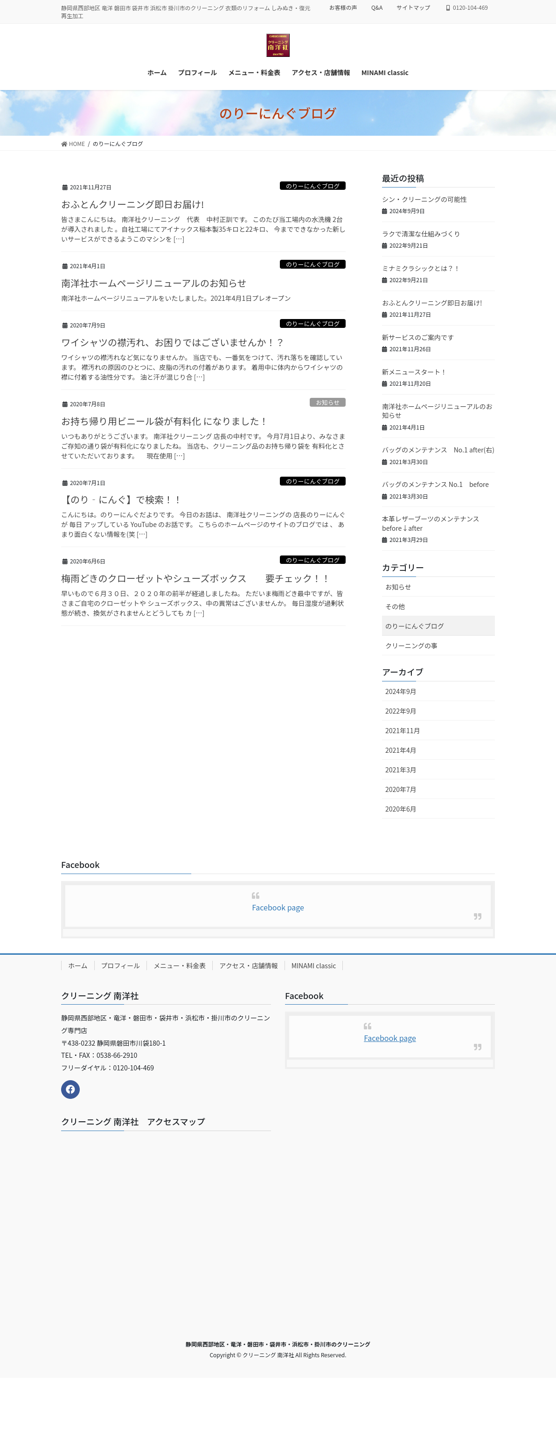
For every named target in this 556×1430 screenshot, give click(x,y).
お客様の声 (343, 7)
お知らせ (328, 402)
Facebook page (278, 907)
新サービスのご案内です (418, 337)
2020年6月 (401, 808)
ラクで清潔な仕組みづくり (421, 233)
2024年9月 (401, 691)
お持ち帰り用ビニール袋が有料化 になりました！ (164, 421)
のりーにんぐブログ (313, 185)
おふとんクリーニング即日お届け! (132, 204)
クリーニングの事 (411, 645)
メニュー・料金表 (179, 965)
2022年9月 (401, 710)
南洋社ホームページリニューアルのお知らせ (154, 283)
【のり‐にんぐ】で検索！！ (121, 499)
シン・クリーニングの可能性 (424, 199)
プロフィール (120, 965)
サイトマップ (413, 7)
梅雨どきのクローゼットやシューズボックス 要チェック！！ (196, 578)
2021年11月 (402, 730)
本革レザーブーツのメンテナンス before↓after (434, 523)
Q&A (376, 7)
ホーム (78, 965)
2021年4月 (401, 750)
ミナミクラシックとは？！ (421, 268)
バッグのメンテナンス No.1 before (435, 484)
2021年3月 (401, 769)
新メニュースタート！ (414, 371)
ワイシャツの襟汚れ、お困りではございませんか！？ (173, 342)
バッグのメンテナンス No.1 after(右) (438, 449)
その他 (395, 606)
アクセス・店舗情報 (248, 965)
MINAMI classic (314, 965)
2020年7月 (401, 789)
